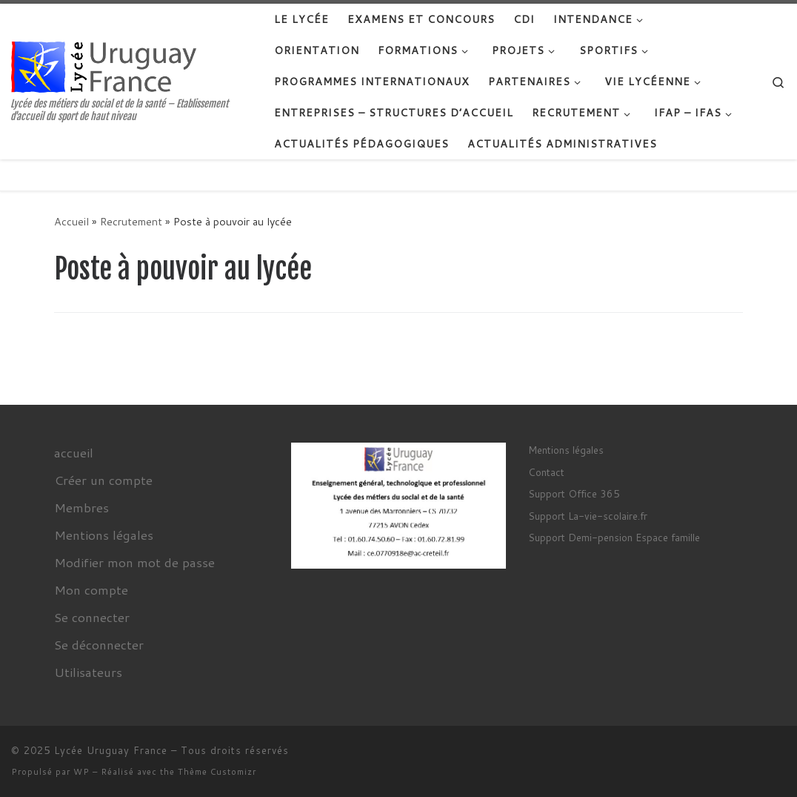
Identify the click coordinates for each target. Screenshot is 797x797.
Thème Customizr (217, 772)
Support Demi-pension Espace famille (614, 537)
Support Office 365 (574, 493)
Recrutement (131, 221)
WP (81, 772)
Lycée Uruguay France (110, 750)
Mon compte (91, 589)
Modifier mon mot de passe (134, 562)
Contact (546, 472)
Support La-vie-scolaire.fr (587, 516)
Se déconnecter (99, 644)
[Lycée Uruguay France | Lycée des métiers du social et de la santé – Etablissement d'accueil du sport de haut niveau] (103, 65)
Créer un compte (103, 480)
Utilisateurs (88, 672)
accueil (73, 452)
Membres (81, 507)
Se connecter (92, 617)
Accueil (71, 221)
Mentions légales (103, 534)
